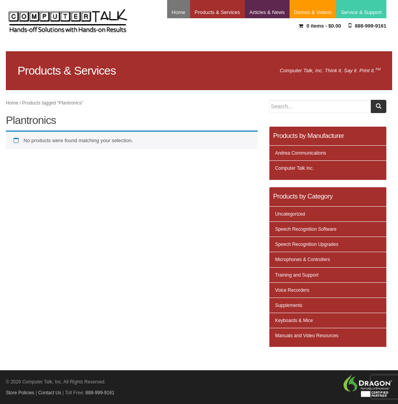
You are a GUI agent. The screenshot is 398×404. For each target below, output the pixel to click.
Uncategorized (290, 214)
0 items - (319, 26)
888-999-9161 (367, 25)
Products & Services (217, 12)
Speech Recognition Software (306, 229)
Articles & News (267, 12)
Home (178, 12)
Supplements (288, 305)
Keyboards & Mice (294, 320)
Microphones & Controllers (302, 259)
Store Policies (20, 392)
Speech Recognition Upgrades (307, 244)
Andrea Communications (300, 153)
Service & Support (361, 12)
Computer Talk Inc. (294, 168)
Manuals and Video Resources (307, 335)
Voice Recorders (292, 290)
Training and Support (297, 275)
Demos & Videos (313, 12)
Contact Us (49, 392)
